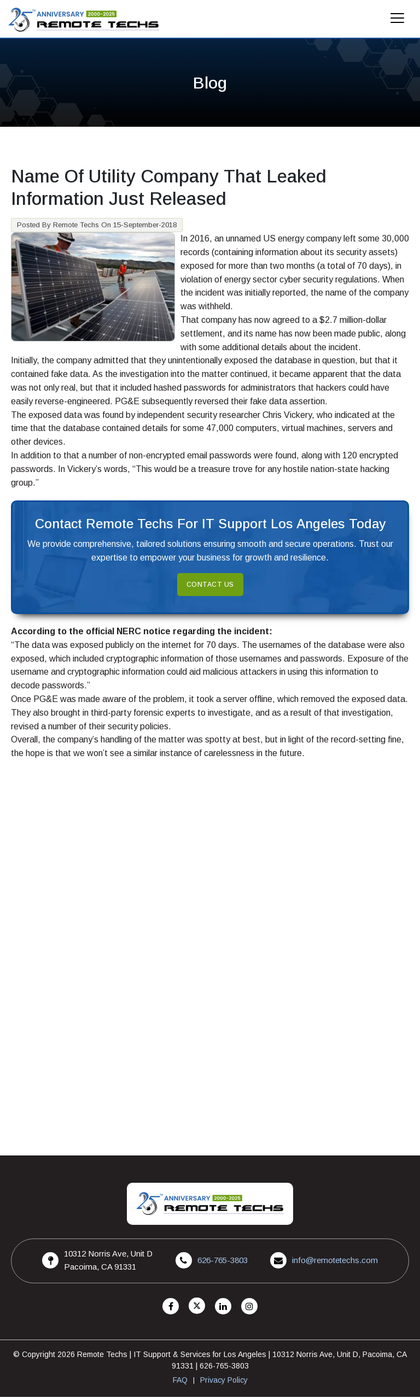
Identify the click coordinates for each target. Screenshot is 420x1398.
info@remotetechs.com (335, 1261)
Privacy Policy (224, 1381)
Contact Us (210, 585)
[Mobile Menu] (397, 21)
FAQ (180, 1381)
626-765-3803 (222, 1261)
